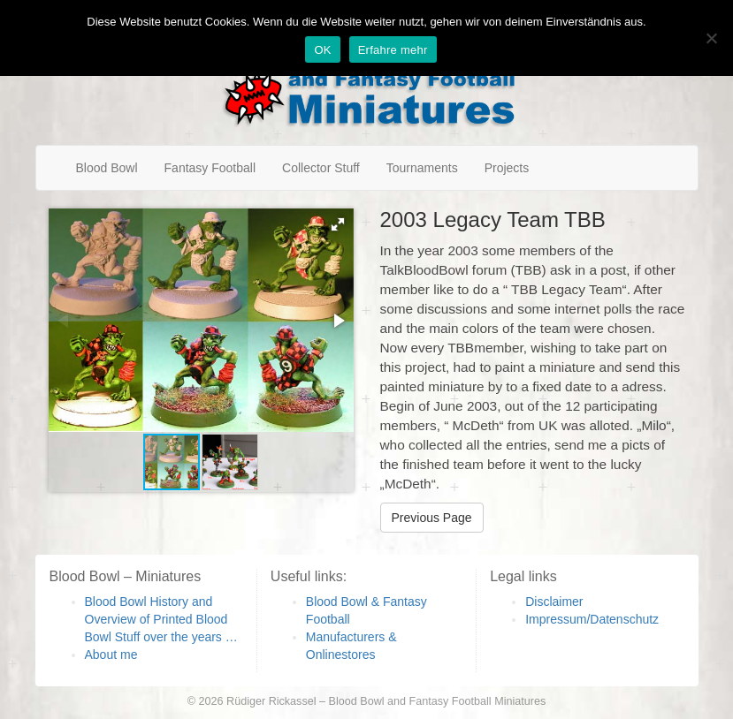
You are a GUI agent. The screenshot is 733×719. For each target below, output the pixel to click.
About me (111, 654)
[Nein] (711, 38)
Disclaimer (554, 601)
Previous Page (432, 518)
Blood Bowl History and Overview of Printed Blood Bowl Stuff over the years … (161, 619)
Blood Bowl (107, 168)
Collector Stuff (321, 168)
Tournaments (422, 168)
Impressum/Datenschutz (592, 619)
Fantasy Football (210, 168)
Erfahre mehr (393, 50)
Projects (507, 168)
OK (322, 50)
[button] (338, 224)
